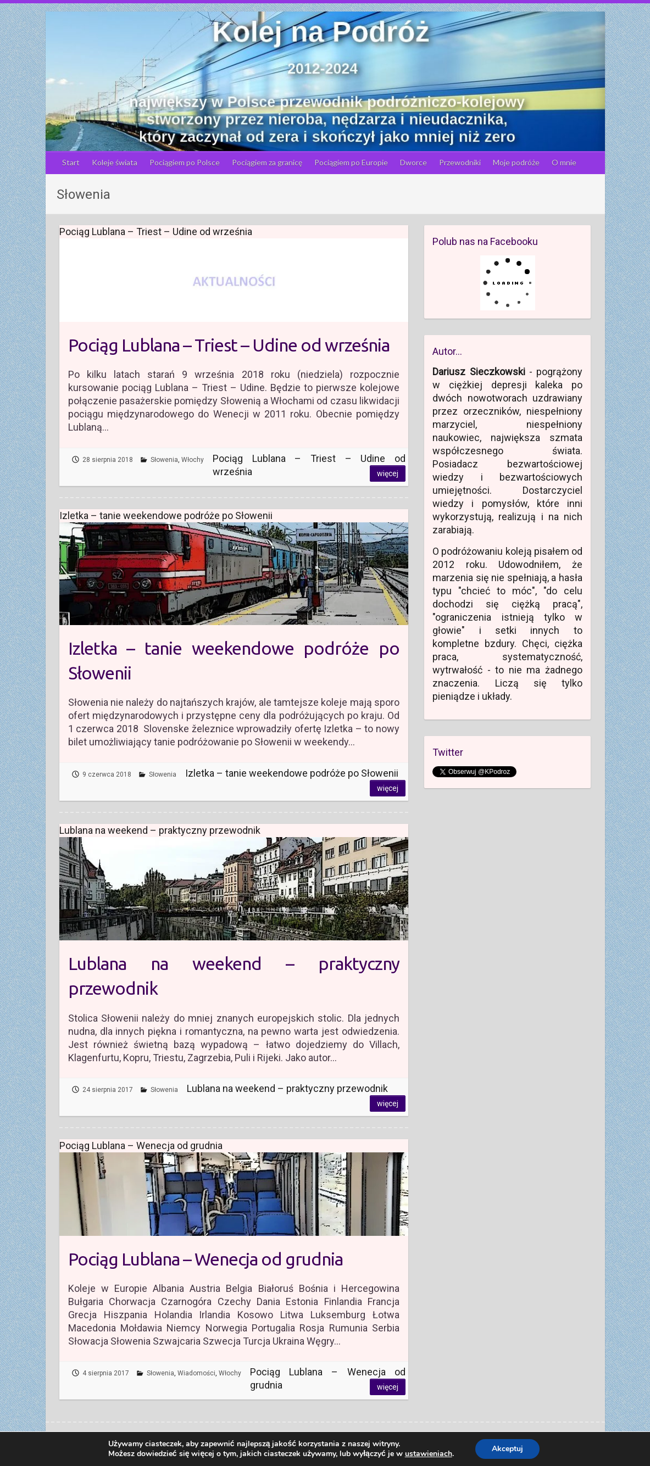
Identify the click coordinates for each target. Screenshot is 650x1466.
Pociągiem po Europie (351, 162)
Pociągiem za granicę (267, 162)
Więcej (387, 473)
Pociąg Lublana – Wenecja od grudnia (205, 1259)
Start (71, 162)
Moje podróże (516, 162)
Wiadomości (196, 1373)
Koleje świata (114, 162)
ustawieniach (428, 1454)
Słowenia (164, 460)
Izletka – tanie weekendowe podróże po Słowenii (233, 660)
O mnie (564, 162)
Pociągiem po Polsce (184, 162)
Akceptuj (507, 1448)
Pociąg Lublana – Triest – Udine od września (229, 345)
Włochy (192, 460)
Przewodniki (460, 162)
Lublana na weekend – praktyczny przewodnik (233, 976)
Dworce (413, 162)
